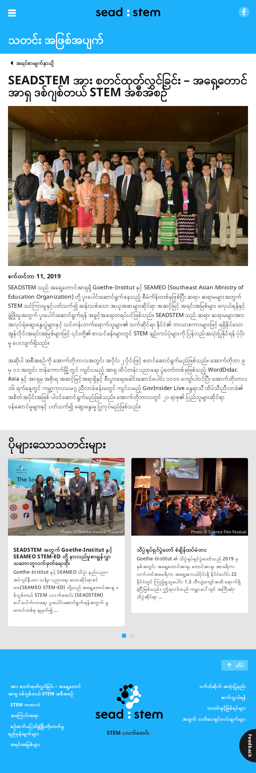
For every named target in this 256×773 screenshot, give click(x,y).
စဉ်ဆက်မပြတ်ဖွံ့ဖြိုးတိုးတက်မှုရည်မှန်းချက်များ (36, 729)
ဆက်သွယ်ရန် (233, 697)
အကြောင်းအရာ (24, 715)
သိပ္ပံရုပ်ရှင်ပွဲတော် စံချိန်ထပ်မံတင (172, 549)
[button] (124, 636)
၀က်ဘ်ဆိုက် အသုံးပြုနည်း (222, 686)
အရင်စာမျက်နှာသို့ (35, 63)
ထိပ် (239, 665)
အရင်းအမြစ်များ (25, 744)
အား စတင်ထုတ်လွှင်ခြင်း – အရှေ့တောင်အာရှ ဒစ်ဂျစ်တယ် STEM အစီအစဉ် (44, 690)
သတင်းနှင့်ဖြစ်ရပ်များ (226, 708)
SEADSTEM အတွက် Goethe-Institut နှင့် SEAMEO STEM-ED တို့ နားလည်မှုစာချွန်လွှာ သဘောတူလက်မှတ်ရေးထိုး (62, 556)
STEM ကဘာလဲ (25, 704)
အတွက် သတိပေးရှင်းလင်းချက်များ (214, 718)
